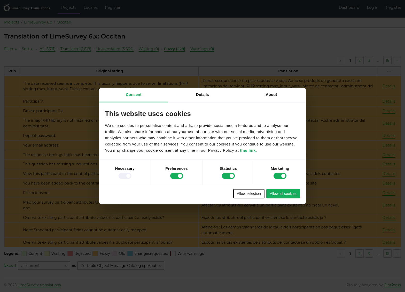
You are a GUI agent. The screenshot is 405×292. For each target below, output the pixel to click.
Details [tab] (202, 94)
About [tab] (271, 94)
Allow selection (249, 193)
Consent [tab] (134, 94)
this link (248, 150)
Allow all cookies (283, 193)
